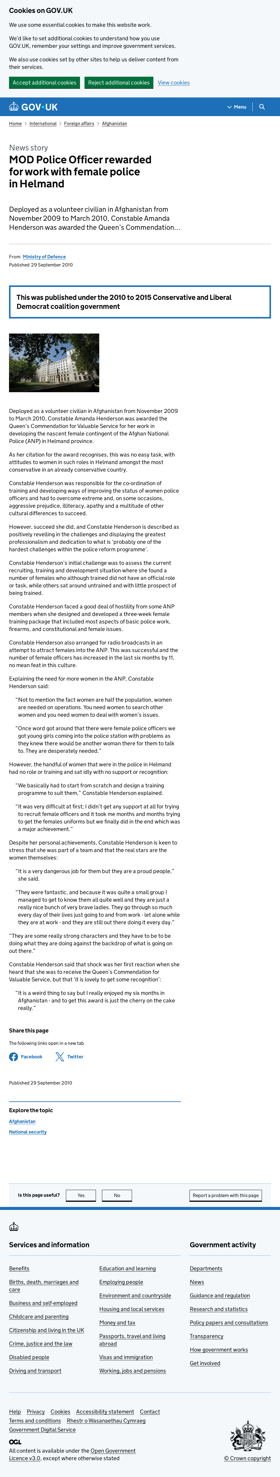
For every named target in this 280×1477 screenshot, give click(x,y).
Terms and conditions (35, 1420)
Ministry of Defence (44, 257)
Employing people (121, 1282)
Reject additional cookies (119, 82)
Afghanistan (114, 123)
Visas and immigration (126, 1357)
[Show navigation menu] (237, 107)
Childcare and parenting (39, 1316)
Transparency (206, 1336)
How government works (219, 1349)
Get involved (205, 1363)
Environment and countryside (135, 1295)
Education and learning (127, 1268)
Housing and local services (132, 1309)
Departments (206, 1268)
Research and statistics (219, 1309)
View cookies (174, 82)
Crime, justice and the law (40, 1343)
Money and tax (117, 1322)
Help (15, 1411)
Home (15, 123)
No (123, 1195)
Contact (150, 1411)
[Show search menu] (262, 107)
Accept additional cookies (44, 82)
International (43, 123)
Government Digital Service (42, 1429)
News (197, 1282)
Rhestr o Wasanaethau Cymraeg (106, 1420)
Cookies (60, 1411)
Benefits (19, 1268)
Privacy (36, 1411)
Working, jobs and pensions (132, 1370)
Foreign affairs (79, 123)
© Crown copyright (247, 1458)
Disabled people (29, 1357)
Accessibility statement (105, 1411)
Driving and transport (35, 1370)
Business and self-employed (43, 1303)
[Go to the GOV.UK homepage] (33, 106)
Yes (87, 1195)
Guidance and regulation (220, 1295)
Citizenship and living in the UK (46, 1330)
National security (28, 1132)
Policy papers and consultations (229, 1322)
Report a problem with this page (226, 1195)
